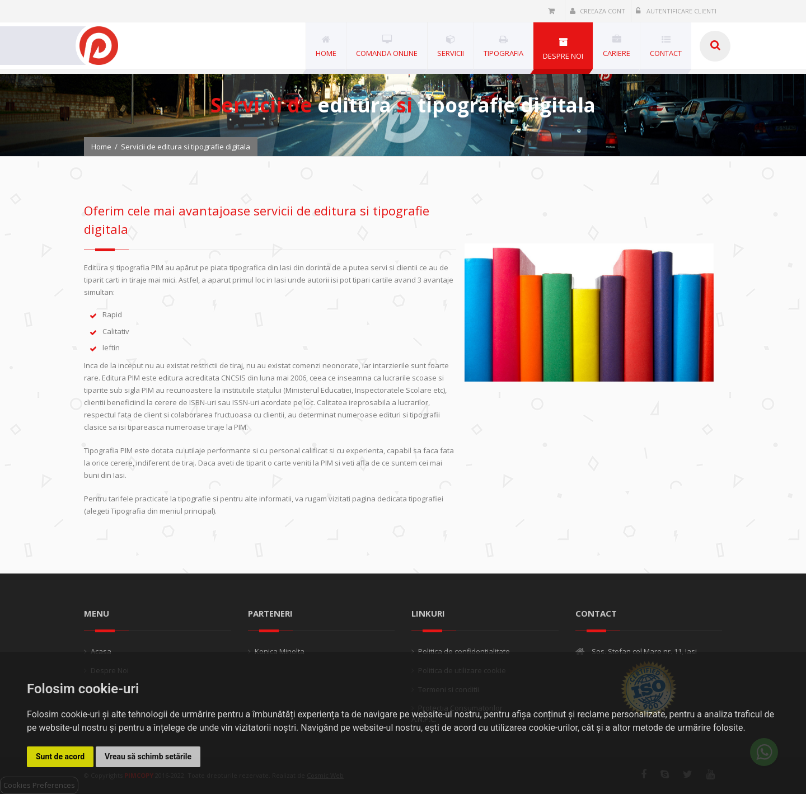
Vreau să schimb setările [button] (148, 756)
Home (101, 147)
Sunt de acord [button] (60, 756)
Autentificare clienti (676, 11)
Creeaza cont (597, 11)
